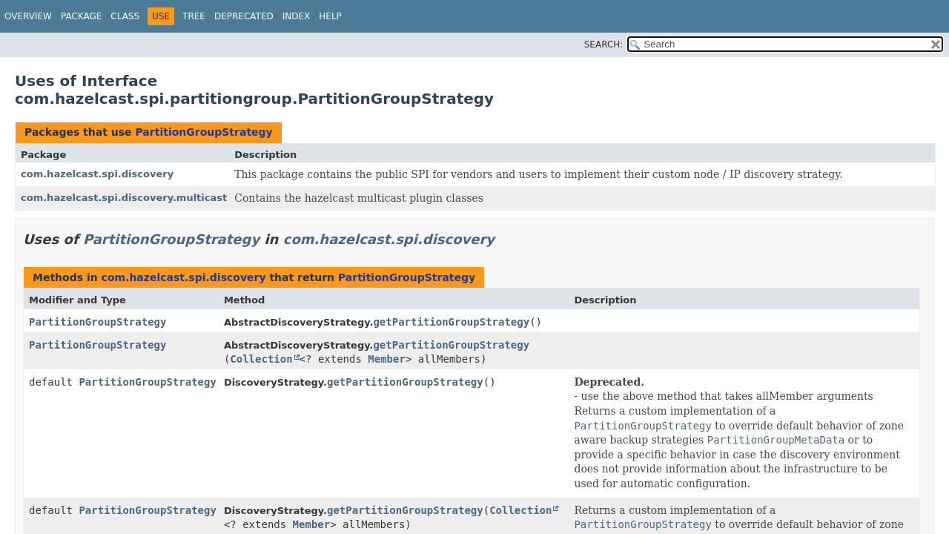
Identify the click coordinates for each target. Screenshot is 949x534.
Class (124, 16)
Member (387, 359)
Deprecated (244, 16)
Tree (193, 16)
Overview (28, 16)
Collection (261, 359)
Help (330, 16)
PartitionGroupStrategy (203, 132)
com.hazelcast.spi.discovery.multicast (124, 197)
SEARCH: (604, 44)
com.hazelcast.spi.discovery (97, 173)
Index (296, 16)
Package (81, 16)
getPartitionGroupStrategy (451, 322)
